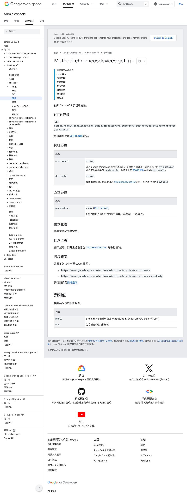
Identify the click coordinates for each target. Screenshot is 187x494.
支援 (42, 20)
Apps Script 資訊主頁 (104, 450)
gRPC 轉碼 (76, 136)
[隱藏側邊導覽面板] (39, 488)
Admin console (15, 14)
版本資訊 (52, 459)
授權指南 (72, 282)
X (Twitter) (146, 455)
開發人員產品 (54, 454)
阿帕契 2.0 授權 (136, 341)
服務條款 (52, 470)
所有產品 (84, 3)
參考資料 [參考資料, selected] (29, 20)
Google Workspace (71, 52)
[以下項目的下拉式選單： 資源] (108, 4)
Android (52, 491)
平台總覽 (52, 449)
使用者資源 (138, 170)
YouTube (145, 460)
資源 (102, 3)
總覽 (6, 20)
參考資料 (108, 52)
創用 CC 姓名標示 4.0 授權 (100, 341)
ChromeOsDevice (96, 247)
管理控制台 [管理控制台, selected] (68, 3)
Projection (101, 208)
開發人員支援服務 (57, 465)
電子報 (144, 450)
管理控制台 (99, 445)
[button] (21, 50)
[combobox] (133, 4)
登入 (181, 4)
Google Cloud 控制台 (104, 455)
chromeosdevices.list (125, 182)
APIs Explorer (101, 460)
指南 (16, 20)
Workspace (25, 4)
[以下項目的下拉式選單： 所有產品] (93, 4)
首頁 (54, 3)
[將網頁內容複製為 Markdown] (135, 61)
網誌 (143, 445)
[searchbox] (22, 31)
